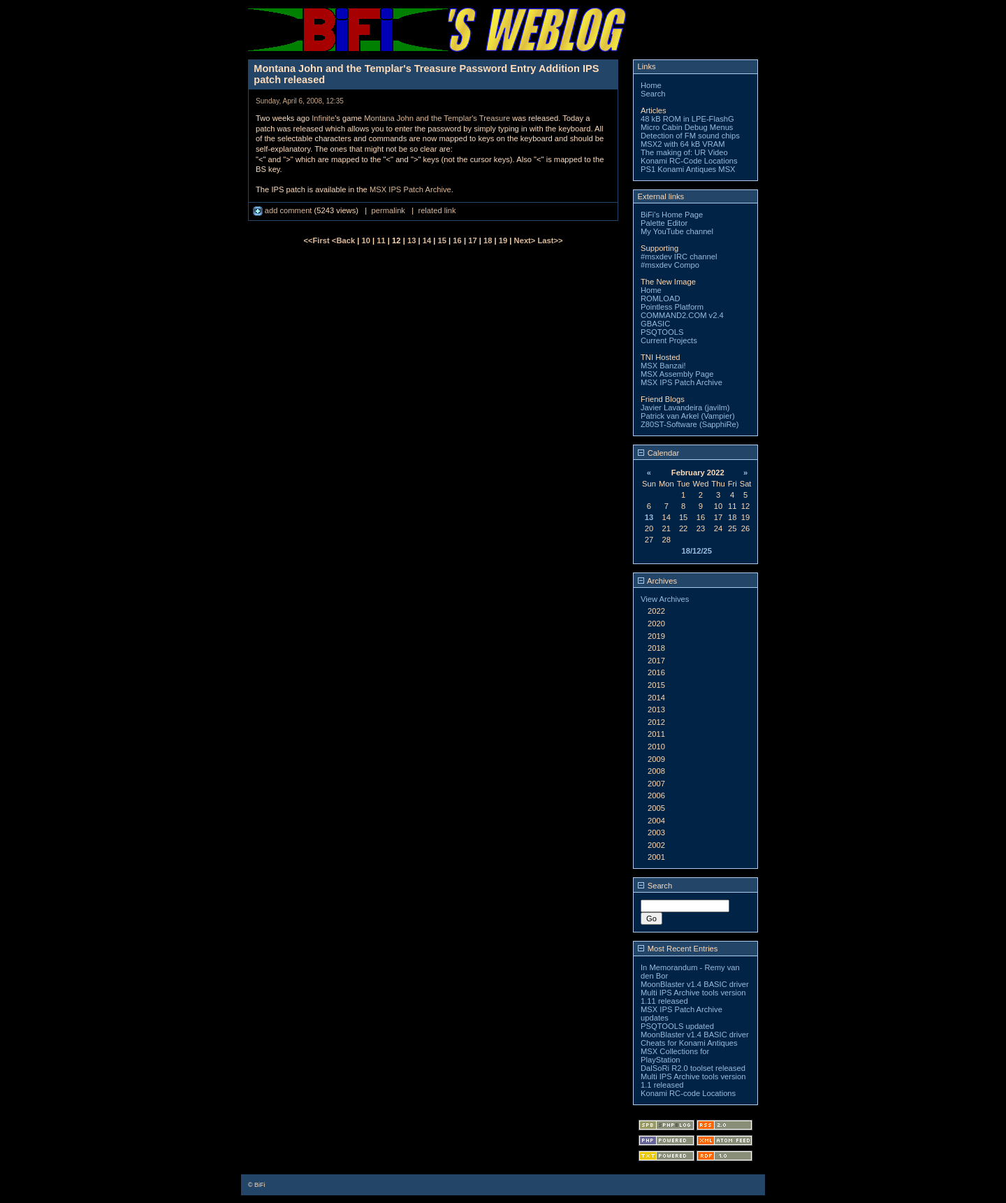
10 (366, 240)
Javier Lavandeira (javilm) (685, 407)
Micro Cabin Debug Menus (687, 127)
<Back (344, 240)
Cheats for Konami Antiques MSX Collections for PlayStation (689, 1051)
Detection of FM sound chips (690, 135)
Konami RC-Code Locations (689, 161)
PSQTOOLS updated (677, 1026)
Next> (526, 240)
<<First (317, 240)
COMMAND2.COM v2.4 (682, 315)
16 (457, 240)
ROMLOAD (660, 298)
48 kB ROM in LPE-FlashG (687, 119)
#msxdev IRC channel (679, 256)
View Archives (665, 599)
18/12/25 (696, 551)
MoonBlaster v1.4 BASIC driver (695, 984)
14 (427, 240)
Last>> (549, 240)
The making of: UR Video (684, 152)
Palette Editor (664, 223)
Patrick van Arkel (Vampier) (688, 416)
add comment (283, 210)
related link (436, 210)
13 (411, 240)
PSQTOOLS (662, 332)
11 (381, 240)
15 (442, 240)
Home (651, 85)
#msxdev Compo (670, 265)
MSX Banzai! (663, 365)
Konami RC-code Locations (688, 1093)
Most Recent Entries (678, 948)
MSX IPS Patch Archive (410, 189)
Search (653, 93)
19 (503, 240)
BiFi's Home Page (672, 214)
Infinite (323, 118)
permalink (388, 210)
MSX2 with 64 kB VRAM (683, 144)
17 (472, 240)
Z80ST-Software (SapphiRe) (690, 424)
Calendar (659, 453)
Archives (657, 581)
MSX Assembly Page (677, 374)
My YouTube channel (677, 231)
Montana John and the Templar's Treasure (437, 118)
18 (487, 240)
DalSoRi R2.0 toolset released (693, 1068)
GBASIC (655, 323)
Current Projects (669, 340)
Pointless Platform (672, 307)
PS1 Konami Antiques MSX (688, 169)
